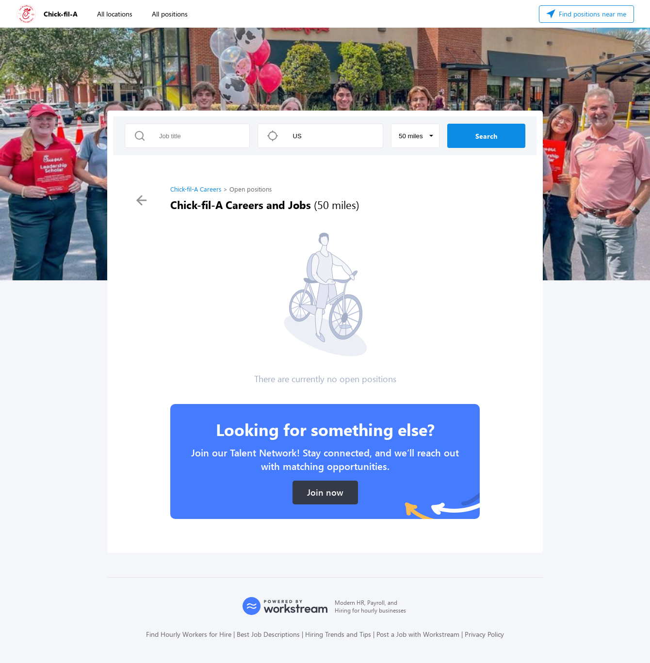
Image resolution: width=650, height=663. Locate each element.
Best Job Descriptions (268, 634)
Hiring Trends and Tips (338, 634)
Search (486, 136)
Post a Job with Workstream (417, 634)
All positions (170, 13)
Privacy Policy (484, 634)
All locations (114, 13)
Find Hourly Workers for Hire (188, 634)
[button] (415, 136)
